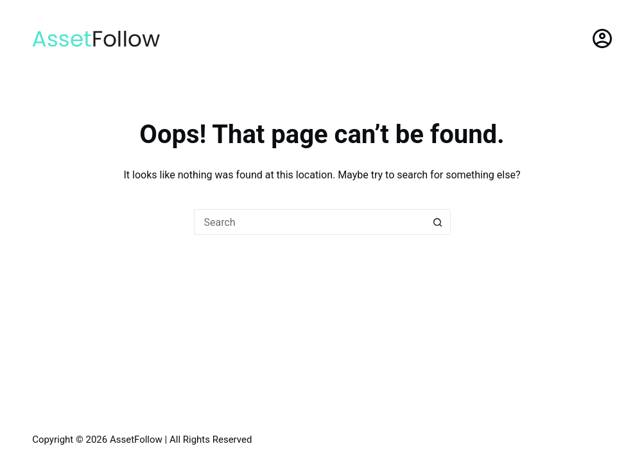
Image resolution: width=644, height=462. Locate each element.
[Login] (602, 38)
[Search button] (438, 222)
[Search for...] (309, 222)
